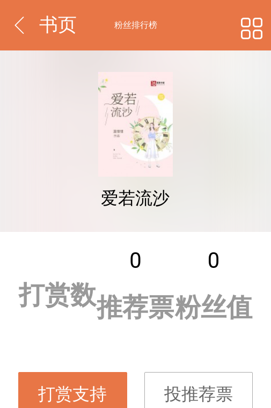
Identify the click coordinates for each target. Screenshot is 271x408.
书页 (58, 25)
